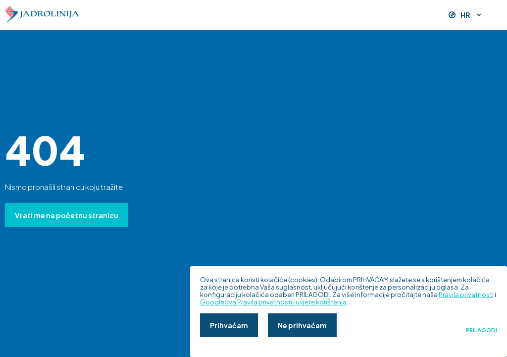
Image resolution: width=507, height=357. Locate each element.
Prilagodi (481, 330)
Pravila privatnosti (466, 294)
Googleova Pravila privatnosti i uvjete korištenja (273, 302)
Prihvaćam (229, 325)
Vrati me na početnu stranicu (66, 215)
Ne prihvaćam (302, 325)
